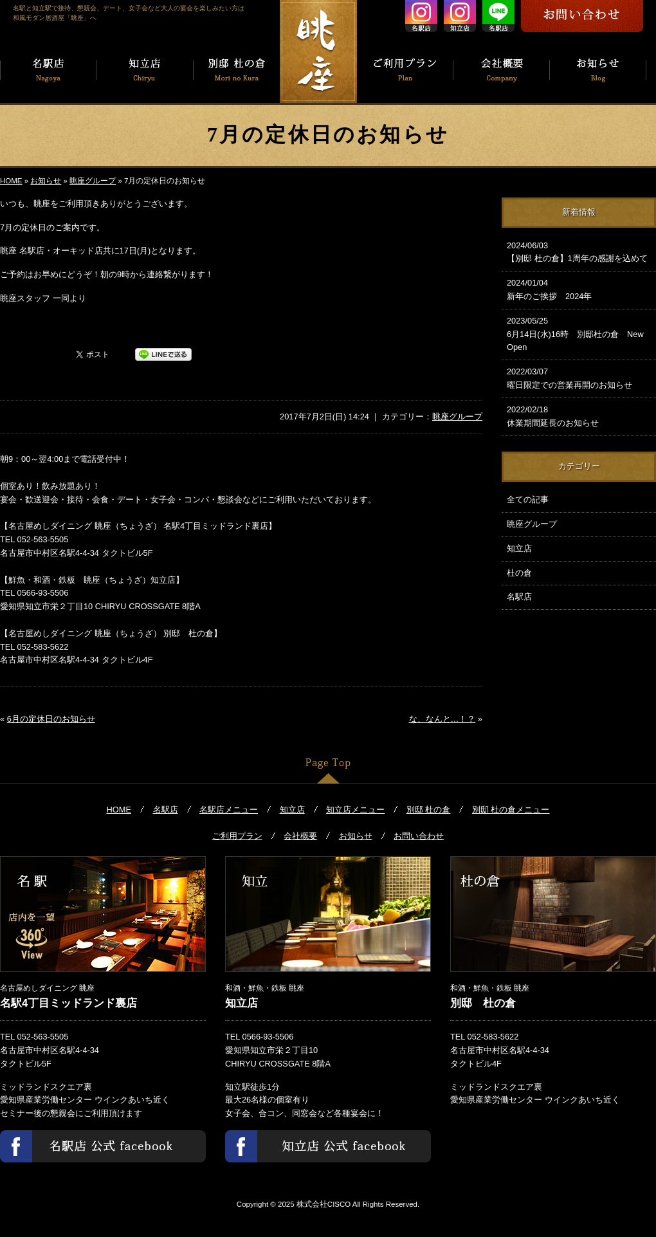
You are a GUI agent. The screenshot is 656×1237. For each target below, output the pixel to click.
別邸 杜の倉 (428, 809)
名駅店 (519, 596)
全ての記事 (528, 499)
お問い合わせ (419, 836)
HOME (11, 181)
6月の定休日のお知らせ (51, 719)
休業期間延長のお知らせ (579, 415)
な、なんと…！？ (442, 719)
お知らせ (45, 181)
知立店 (519, 548)
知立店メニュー (355, 809)
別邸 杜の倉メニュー (511, 809)
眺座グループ (92, 181)
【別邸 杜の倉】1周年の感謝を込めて (579, 251)
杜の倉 (519, 573)
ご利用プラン (237, 836)
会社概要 (300, 836)
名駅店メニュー (228, 809)
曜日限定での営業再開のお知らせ (579, 377)
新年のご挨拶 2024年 (579, 289)
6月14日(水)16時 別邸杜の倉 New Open (579, 334)
